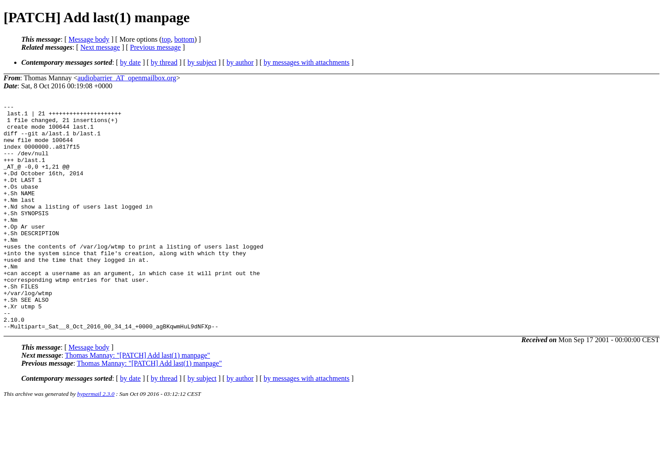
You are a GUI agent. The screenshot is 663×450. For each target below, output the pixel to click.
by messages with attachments (306, 62)
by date (130, 62)
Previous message (155, 47)
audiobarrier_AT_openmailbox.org (127, 78)
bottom (184, 39)
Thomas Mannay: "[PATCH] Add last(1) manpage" (137, 400)
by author (240, 62)
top (166, 39)
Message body (88, 39)
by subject (201, 62)
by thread (164, 62)
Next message (100, 47)
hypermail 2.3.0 (96, 439)
